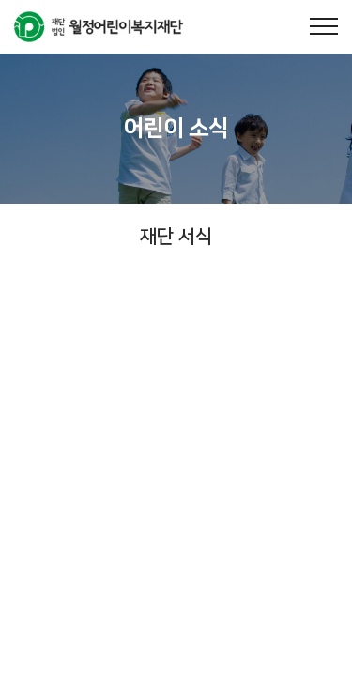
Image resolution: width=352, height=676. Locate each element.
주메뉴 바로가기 (0, 0)
